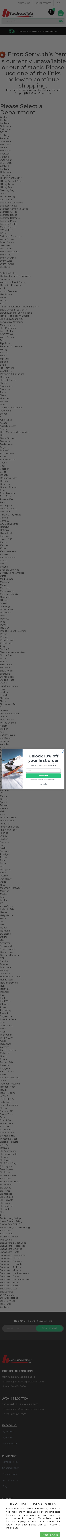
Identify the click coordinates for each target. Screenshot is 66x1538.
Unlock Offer (43, 775)
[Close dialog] (62, 751)
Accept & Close (50, 1534)
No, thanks (43, 784)
